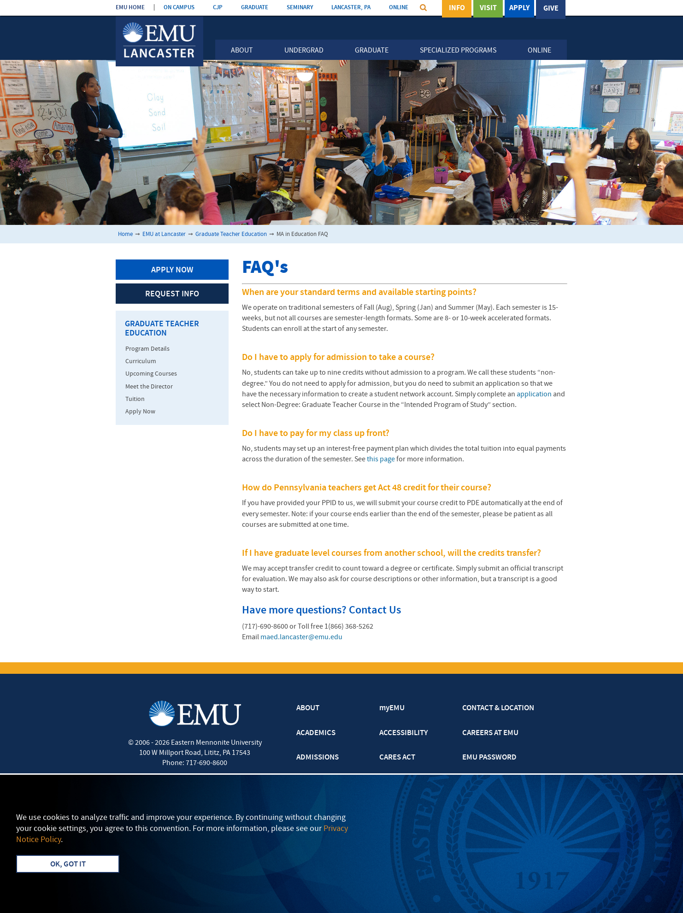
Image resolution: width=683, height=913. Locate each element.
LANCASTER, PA (351, 8)
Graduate (372, 50)
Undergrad (304, 50)
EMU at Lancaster (164, 234)
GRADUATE (254, 8)
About (242, 50)
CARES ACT (397, 758)
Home (125, 234)
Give (551, 8)
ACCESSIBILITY (403, 733)
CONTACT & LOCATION (498, 708)
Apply (519, 8)
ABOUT (307, 708)
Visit (488, 8)
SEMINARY (300, 8)
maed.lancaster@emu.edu (301, 637)
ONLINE (398, 8)
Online (539, 50)
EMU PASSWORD (489, 758)
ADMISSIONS (317, 758)
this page (381, 459)
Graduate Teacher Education (231, 234)
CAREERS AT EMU (490, 733)
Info (457, 8)
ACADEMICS (316, 733)
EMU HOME (130, 8)
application (534, 394)
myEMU (392, 708)
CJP (218, 8)
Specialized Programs (458, 50)
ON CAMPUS (179, 8)
